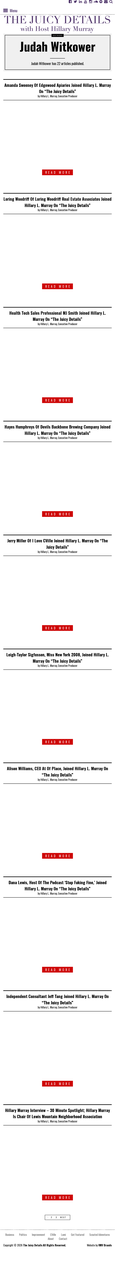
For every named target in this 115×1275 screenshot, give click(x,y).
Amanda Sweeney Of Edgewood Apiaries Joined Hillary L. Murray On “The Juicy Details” (57, 88)
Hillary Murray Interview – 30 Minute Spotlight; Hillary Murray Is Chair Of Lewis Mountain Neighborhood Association (57, 1128)
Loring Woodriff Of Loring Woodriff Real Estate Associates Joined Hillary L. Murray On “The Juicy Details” (57, 205)
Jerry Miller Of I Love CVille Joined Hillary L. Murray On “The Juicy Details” (57, 556)
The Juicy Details (32, 1264)
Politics (23, 1253)
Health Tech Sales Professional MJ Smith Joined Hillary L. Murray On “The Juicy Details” (57, 322)
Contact (63, 1257)
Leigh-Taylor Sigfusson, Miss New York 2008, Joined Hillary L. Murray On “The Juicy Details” (57, 670)
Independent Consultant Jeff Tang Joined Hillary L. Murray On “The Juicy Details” (57, 1011)
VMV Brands (105, 1264)
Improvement (38, 1253)
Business (9, 1253)
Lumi (63, 1253)
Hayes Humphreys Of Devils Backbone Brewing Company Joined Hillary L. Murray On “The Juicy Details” (57, 439)
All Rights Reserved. (54, 1264)
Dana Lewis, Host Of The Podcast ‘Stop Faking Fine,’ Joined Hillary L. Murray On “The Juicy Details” (57, 897)
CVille (53, 1253)
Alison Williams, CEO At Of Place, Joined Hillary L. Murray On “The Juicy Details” (57, 784)
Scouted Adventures (99, 1253)
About (51, 1257)
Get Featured (77, 1253)
